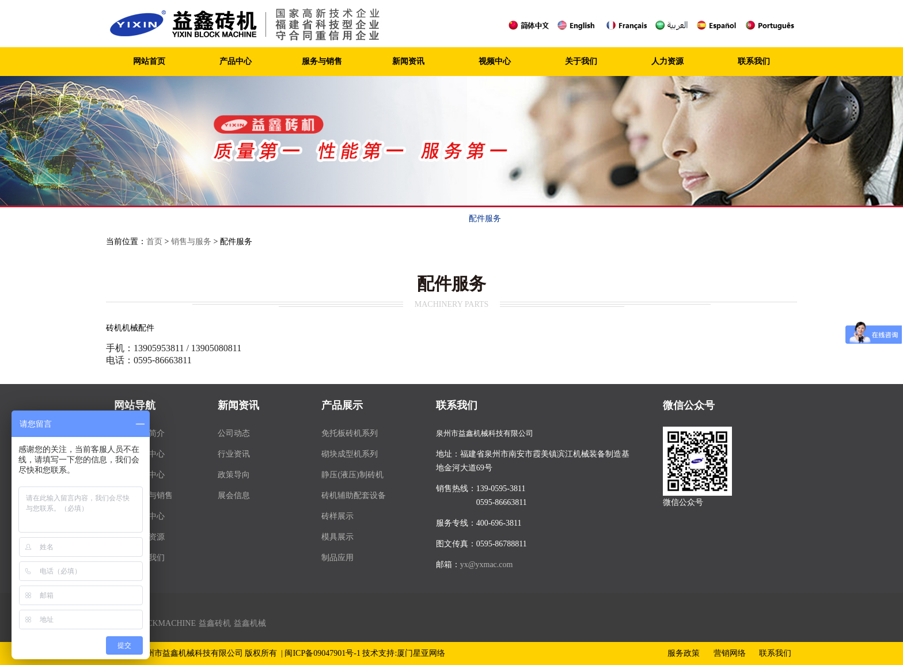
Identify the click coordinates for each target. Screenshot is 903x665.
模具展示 (337, 537)
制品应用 (337, 557)
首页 (154, 241)
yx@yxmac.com (486, 564)
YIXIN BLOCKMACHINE (151, 623)
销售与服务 (191, 241)
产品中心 (235, 61)
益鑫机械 (250, 623)
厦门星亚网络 (421, 653)
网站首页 (149, 61)
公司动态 (234, 433)
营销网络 (418, 218)
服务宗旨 (284, 218)
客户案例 (552, 218)
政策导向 (234, 474)
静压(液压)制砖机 (352, 474)
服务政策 (351, 218)
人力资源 (667, 61)
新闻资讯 (408, 61)
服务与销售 (322, 61)
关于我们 (581, 61)
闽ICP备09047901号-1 (322, 653)
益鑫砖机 (215, 623)
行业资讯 (234, 454)
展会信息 (234, 495)
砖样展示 (337, 516)
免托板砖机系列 (349, 433)
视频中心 (495, 61)
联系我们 (754, 61)
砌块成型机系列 (349, 454)
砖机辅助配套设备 (353, 495)
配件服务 (485, 218)
